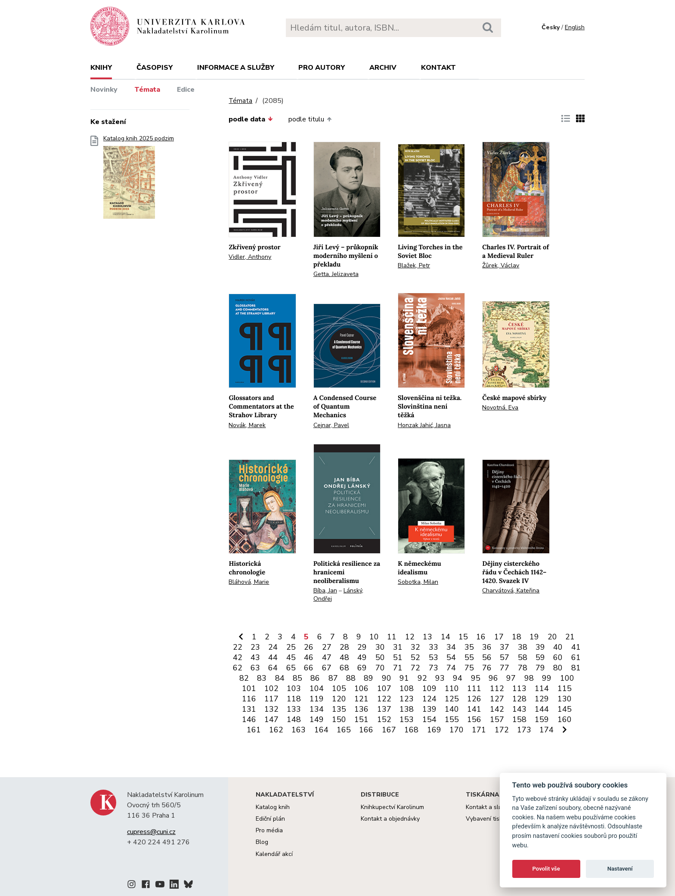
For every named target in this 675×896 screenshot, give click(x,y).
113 (519, 688)
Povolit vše (546, 868)
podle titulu (309, 119)
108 (406, 688)
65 (291, 668)
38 (522, 647)
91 (404, 678)
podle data (250, 119)
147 (271, 719)
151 (361, 719)
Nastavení (620, 868)
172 (502, 730)
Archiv (382, 67)
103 (294, 688)
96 (493, 678)
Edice (186, 89)
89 (368, 678)
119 (317, 699)
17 (499, 637)
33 (433, 647)
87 (333, 678)
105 (339, 688)
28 (344, 647)
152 (384, 719)
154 (429, 719)
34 (451, 647)
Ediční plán (270, 819)
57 (504, 657)
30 (380, 647)
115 (564, 688)
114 (542, 688)
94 (457, 678)
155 (452, 719)
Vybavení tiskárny (490, 819)
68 (344, 668)
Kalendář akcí (274, 854)
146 (249, 719)
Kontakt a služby (488, 807)
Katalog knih (273, 807)
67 (326, 668)
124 (429, 699)
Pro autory (321, 67)
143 (519, 709)
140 (452, 709)
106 (361, 688)
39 (540, 647)
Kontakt (438, 67)
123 (406, 699)
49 (362, 657)
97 (511, 678)
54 (451, 657)
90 (386, 678)
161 (254, 730)
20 (552, 637)
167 (389, 730)
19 (534, 637)
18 (516, 637)
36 (487, 647)
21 (570, 637)
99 (546, 678)
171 (479, 730)
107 (384, 688)
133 (294, 709)
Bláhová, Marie (249, 582)
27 (326, 647)
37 (504, 647)
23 (255, 647)
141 (474, 709)
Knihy (101, 67)
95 (475, 678)
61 (576, 657)
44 (273, 657)
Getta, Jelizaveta (336, 274)
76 (487, 668)
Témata (147, 89)
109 (429, 688)
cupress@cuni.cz (151, 832)
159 (542, 719)
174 (546, 730)
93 (440, 678)
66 (308, 668)
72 (415, 668)
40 (558, 647)
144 (542, 709)
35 (469, 647)
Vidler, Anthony (250, 257)
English (575, 27)
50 (380, 657)
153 (406, 719)
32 (415, 647)
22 (237, 647)
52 (415, 657)
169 (434, 730)
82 (244, 678)
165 (344, 730)
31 (398, 647)
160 (564, 719)
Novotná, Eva (500, 407)
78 (522, 668)
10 (374, 637)
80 (558, 668)
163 (298, 730)
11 (391, 637)
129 (542, 699)
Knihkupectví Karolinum (392, 807)
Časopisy (154, 67)
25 (291, 647)
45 (291, 657)
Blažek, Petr (414, 265)
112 (497, 688)
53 (433, 657)
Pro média (269, 830)
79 (540, 668)
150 (339, 719)
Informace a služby (235, 67)
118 (294, 699)
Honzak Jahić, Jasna (424, 425)
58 (522, 657)
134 (317, 709)
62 (237, 668)
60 (558, 657)
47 (326, 657)
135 (339, 709)
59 (540, 657)
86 (315, 678)
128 (519, 699)
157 (497, 719)
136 (361, 709)
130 (564, 699)
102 (271, 688)
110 (452, 688)
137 (384, 709)
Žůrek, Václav (500, 265)
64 (273, 668)
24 (273, 647)
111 (474, 688)
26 (308, 647)
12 (410, 637)
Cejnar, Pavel (331, 425)
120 (339, 699)
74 (451, 668)
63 (255, 668)
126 (474, 699)
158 (519, 719)
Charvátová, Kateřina (510, 590)
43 (255, 657)
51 (398, 657)
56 (487, 657)
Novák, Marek (247, 425)
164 (321, 730)
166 (366, 730)
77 (504, 668)
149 (317, 719)
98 (529, 678)
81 (576, 668)
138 (406, 709)
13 (427, 637)
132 (271, 709)
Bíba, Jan (325, 590)
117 (271, 699)
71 (398, 668)
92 (422, 678)
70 (380, 668)
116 (249, 699)
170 (456, 730)
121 (361, 699)
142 (497, 709)
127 (497, 699)
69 (362, 668)
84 (280, 678)
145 (564, 709)
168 (411, 730)
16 (481, 637)
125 (452, 699)
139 (429, 709)
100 (567, 678)
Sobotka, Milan (418, 582)
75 (469, 668)
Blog (262, 842)
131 (249, 709)
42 (237, 657)
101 (249, 688)
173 (524, 730)
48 (344, 657)
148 (294, 719)
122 (384, 699)
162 (276, 730)
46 (308, 657)
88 (351, 678)
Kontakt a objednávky (390, 819)
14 (445, 637)
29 (362, 647)
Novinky (104, 89)
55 (469, 657)
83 (261, 678)
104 (317, 688)
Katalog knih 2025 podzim (138, 180)
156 (474, 719)
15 (463, 637)
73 (433, 668)
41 (576, 647)
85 (297, 678)
